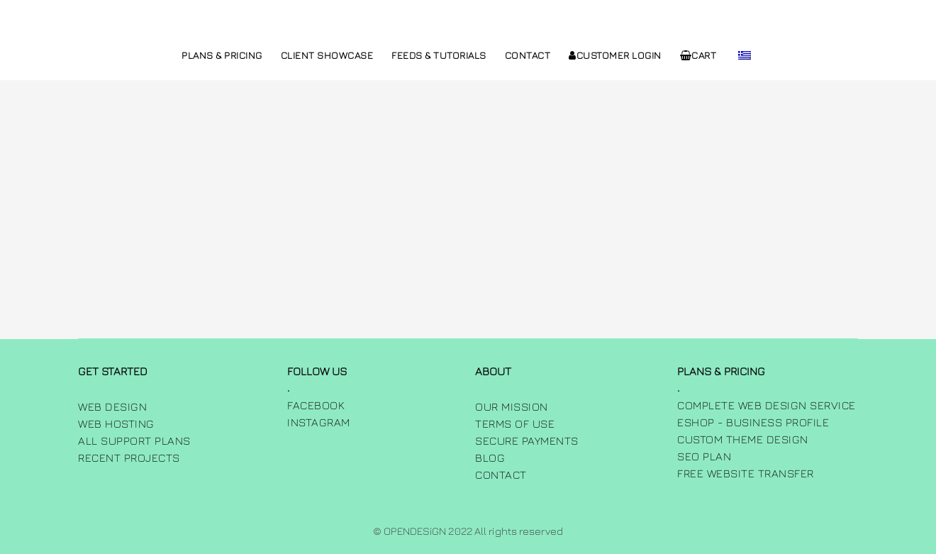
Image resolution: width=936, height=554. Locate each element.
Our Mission (511, 406)
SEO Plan (704, 456)
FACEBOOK (316, 405)
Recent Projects (129, 457)
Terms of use (515, 423)
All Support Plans (134, 440)
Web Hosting (116, 423)
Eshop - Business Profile (753, 422)
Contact (501, 474)
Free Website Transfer (745, 473)
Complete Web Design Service (766, 405)
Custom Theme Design (742, 439)
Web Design (112, 406)
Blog (490, 457)
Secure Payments (527, 440)
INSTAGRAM (318, 422)
